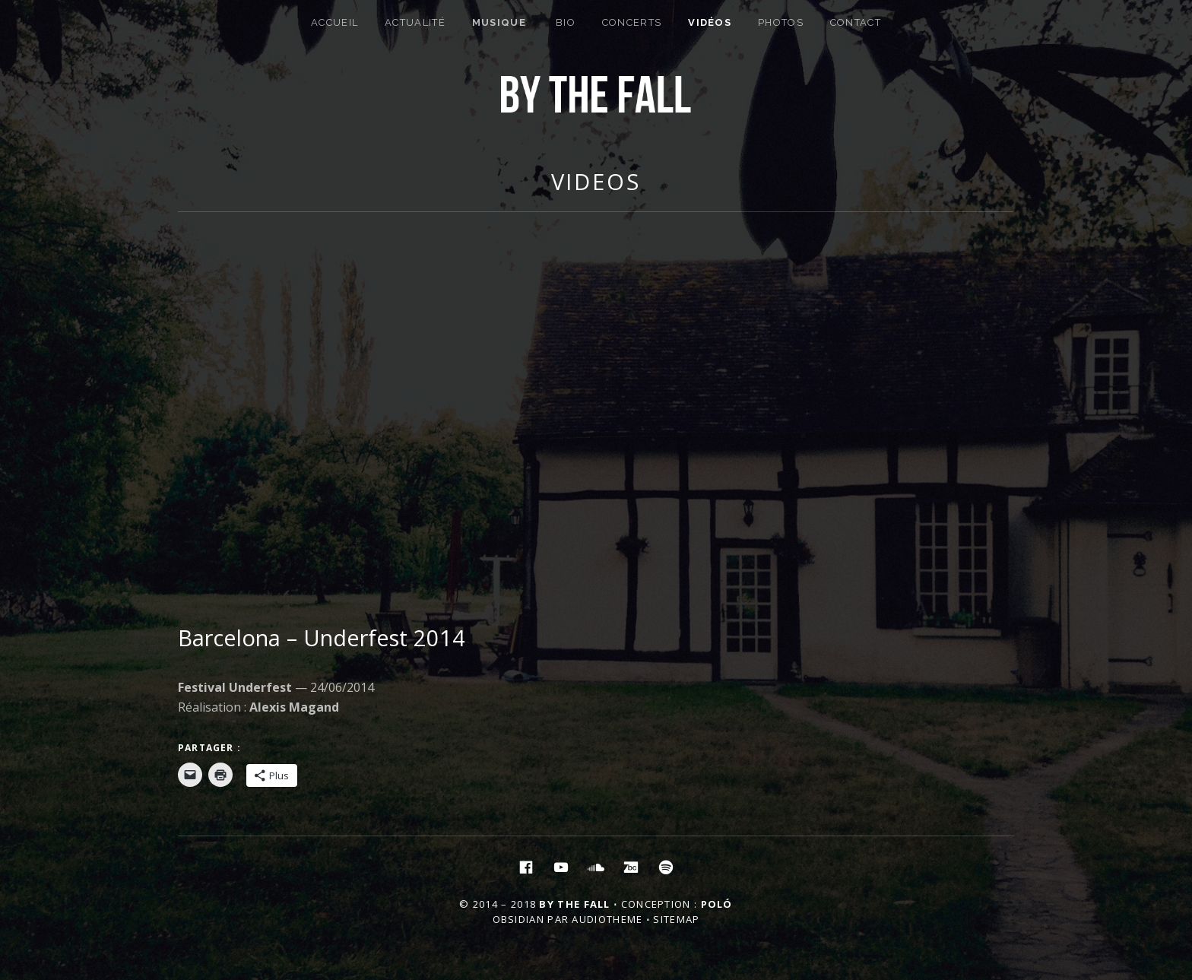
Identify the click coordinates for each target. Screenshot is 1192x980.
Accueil (334, 22)
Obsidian (518, 919)
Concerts (631, 22)
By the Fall (574, 904)
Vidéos (709, 22)
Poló (717, 904)
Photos (781, 22)
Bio (565, 22)
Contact (855, 22)
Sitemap (676, 919)
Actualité (415, 22)
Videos (596, 181)
